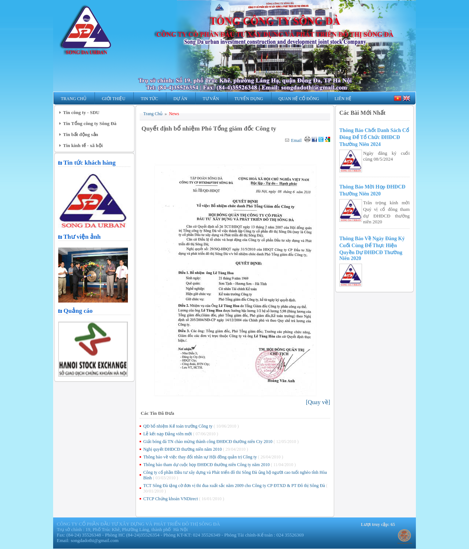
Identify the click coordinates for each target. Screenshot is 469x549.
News (174, 113)
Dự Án (180, 98)
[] (318, 402)
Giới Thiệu (113, 98)
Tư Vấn (211, 98)
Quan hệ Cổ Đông (298, 98)
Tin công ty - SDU (81, 112)
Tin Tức (149, 98)
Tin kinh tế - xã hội (83, 145)
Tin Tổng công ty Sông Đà (90, 123)
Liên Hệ (343, 98)
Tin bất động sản (80, 134)
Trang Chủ (73, 98)
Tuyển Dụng (248, 98)
